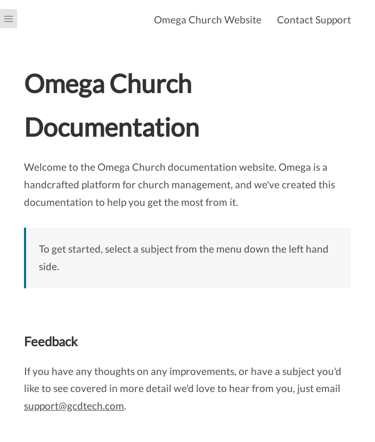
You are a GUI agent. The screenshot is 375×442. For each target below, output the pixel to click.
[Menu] (8, 221)
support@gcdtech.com (74, 405)
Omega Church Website (208, 19)
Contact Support (314, 19)
